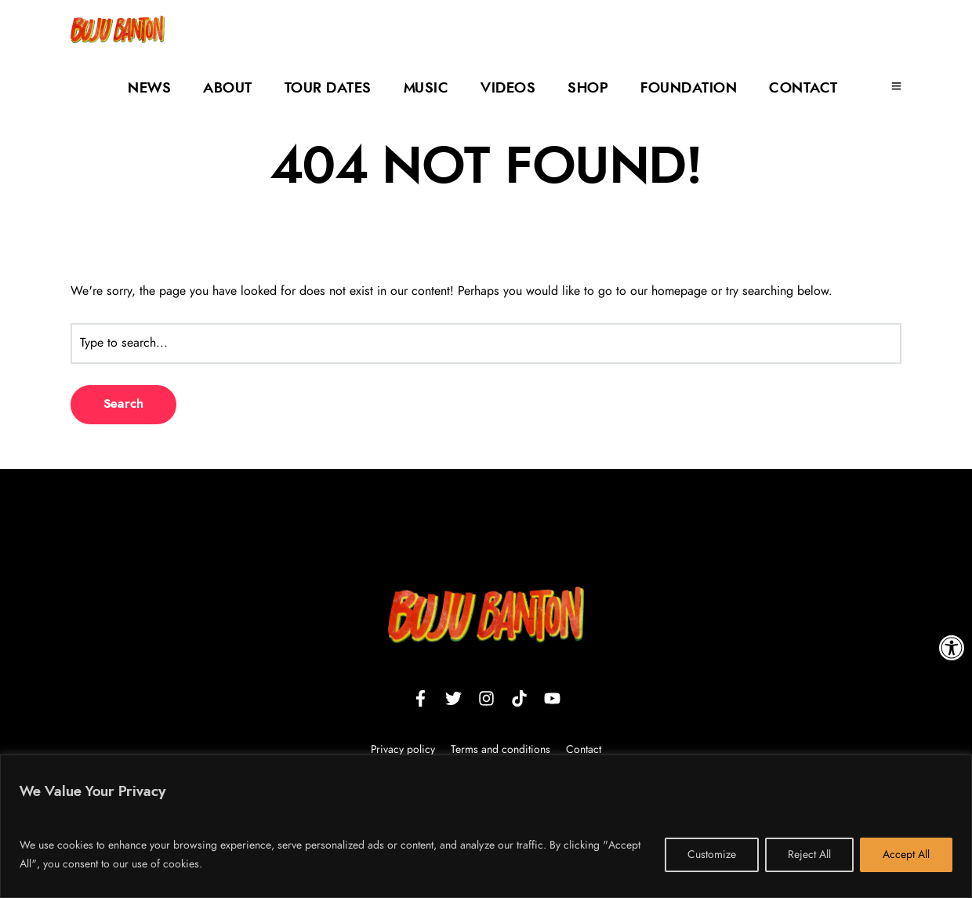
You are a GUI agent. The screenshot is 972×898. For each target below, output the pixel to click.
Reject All (809, 854)
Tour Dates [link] (328, 89)
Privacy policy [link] (403, 749)
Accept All (906, 854)
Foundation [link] (688, 89)
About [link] (227, 89)
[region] (486, 826)
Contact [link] (803, 89)
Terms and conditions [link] (502, 749)
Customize (711, 854)
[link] (951, 647)
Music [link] (426, 89)
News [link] (149, 89)
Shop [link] (588, 89)
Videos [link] (508, 89)
